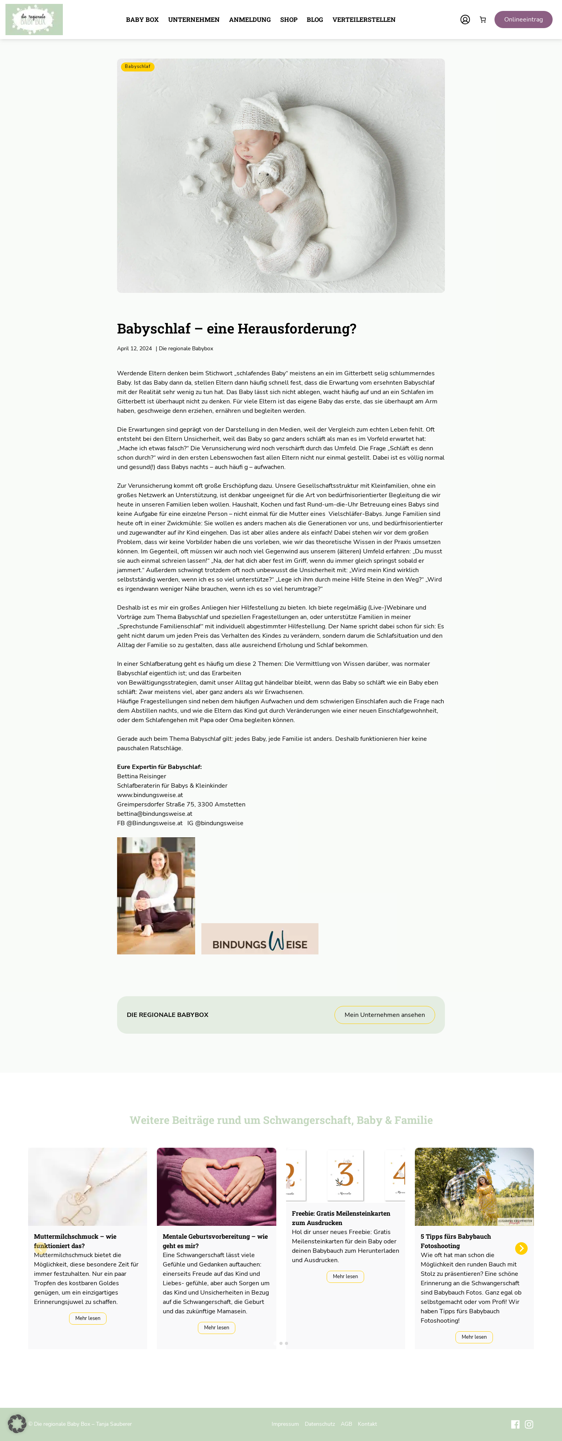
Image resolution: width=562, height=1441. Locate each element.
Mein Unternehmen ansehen (385, 1015)
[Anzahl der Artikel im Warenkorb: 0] (483, 19)
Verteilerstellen (364, 19)
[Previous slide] (40, 1248)
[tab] (275, 1343)
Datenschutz (320, 1424)
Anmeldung (250, 19)
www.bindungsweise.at (150, 795)
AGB (346, 1424)
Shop (288, 19)
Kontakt (367, 1424)
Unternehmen (194, 19)
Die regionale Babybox (184, 348)
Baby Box (142, 19)
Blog (315, 19)
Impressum (285, 1424)
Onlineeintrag (523, 19)
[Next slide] (521, 1248)
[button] (17, 1424)
